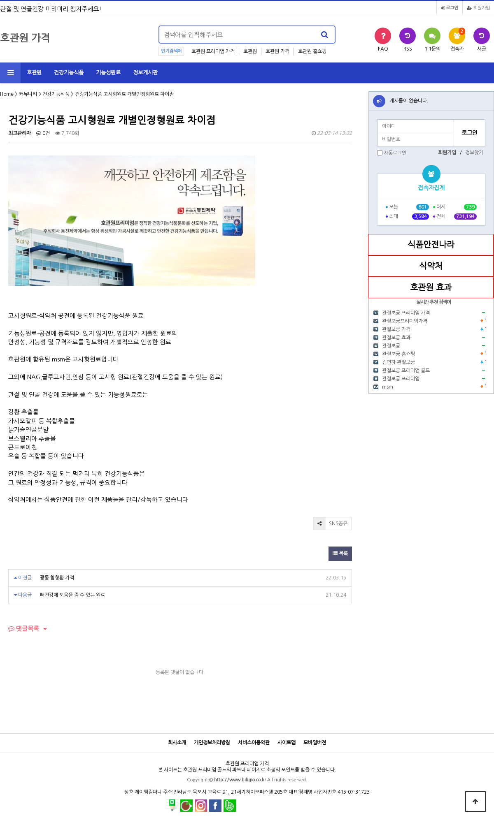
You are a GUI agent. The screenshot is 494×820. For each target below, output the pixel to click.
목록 (340, 553)
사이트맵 (286, 742)
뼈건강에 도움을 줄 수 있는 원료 (72, 595)
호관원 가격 (277, 51)
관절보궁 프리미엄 (400, 378)
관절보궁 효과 (396, 337)
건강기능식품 (69, 72)
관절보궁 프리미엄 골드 (406, 370)
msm (387, 387)
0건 (43, 133)
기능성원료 (108, 72)
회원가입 (478, 8)
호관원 (250, 51)
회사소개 (177, 742)
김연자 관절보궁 (398, 362)
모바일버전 (314, 742)
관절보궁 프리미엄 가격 (406, 312)
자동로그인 (395, 153)
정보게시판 (145, 72)
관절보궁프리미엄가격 (404, 321)
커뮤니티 (28, 94)
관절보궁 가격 (396, 329)
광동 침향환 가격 (57, 577)
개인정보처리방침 (212, 742)
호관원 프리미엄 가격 (213, 51)
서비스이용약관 (254, 742)
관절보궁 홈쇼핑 (398, 354)
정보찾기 (474, 152)
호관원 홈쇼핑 (312, 51)
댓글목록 (23, 628)
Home (7, 94)
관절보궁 (391, 345)
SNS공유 (330, 523)
